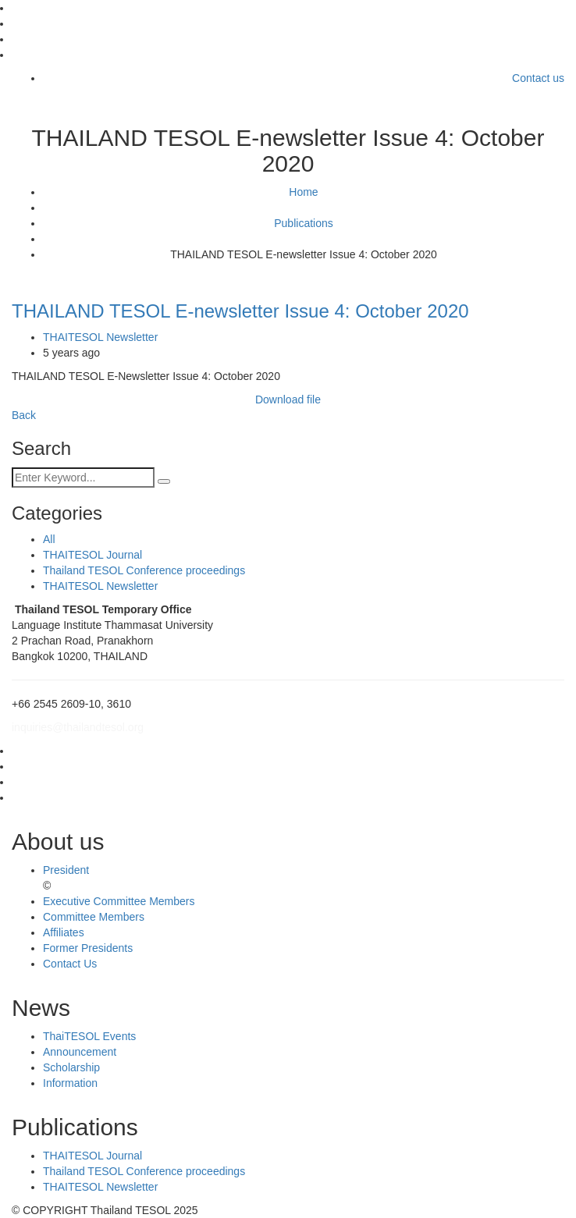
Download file (288, 399)
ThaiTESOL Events (89, 1036)
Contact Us (70, 963)
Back (24, 415)
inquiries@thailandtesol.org (78, 727)
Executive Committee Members (119, 901)
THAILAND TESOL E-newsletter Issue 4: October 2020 (240, 310)
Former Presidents (88, 948)
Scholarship (71, 1067)
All (49, 539)
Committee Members (93, 917)
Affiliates (63, 932)
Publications (303, 223)
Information (70, 1083)
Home (303, 192)
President (66, 870)
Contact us (538, 78)
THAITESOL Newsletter (100, 337)
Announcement (79, 1052)
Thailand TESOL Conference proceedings (144, 570)
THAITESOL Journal (92, 555)
